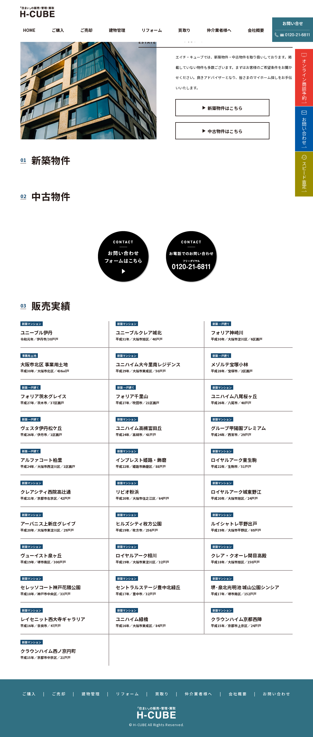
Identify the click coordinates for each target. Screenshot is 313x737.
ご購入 (29, 693)
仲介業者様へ (199, 693)
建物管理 (91, 693)
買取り (162, 693)
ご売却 (59, 693)
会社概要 (238, 693)
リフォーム (127, 693)
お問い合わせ (277, 693)
